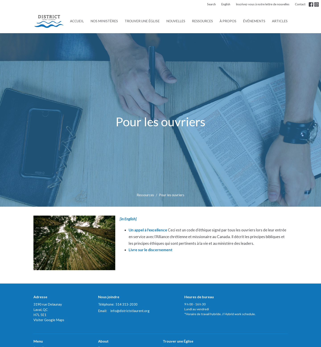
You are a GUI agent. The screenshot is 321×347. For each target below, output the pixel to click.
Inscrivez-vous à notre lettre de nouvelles (262, 4)
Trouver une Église (142, 21)
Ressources (202, 21)
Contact (300, 4)
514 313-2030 (126, 304)
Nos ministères (104, 21)
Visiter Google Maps (48, 320)
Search (211, 4)
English (225, 4)
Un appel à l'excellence (148, 230)
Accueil (77, 21)
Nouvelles (175, 21)
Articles (280, 21)
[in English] (128, 218)
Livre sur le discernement (151, 249)
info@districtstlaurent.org (130, 311)
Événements (254, 21)
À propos (228, 21)
